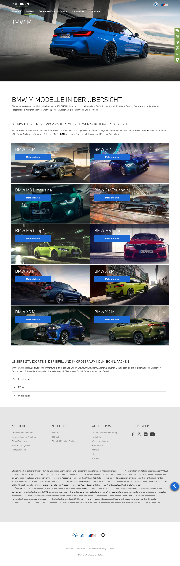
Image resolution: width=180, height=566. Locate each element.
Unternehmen (78, 11)
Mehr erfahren (33, 157)
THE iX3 (55, 432)
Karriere (95, 458)
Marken (30, 11)
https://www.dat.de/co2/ (130, 502)
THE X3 (55, 437)
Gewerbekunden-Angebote (24, 437)
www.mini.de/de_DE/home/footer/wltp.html (46, 495)
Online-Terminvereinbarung (104, 432)
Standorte (95, 11)
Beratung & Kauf (47, 11)
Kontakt (95, 449)
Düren (28, 371)
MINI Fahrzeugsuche (21, 445)
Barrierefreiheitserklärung (97, 549)
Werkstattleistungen (101, 441)
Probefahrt (97, 437)
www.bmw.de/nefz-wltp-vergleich (136, 492)
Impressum (81, 549)
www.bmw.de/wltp (129, 488)
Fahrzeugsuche (19, 449)
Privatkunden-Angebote (23, 432)
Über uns (96, 454)
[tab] (89, 379)
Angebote (16, 11)
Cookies (111, 549)
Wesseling (42, 371)
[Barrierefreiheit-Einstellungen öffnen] (174, 486)
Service (63, 11)
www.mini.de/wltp (148, 488)
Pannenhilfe (97, 445)
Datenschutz (70, 549)
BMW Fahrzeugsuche (21, 441)
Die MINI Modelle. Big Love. (64, 441)
